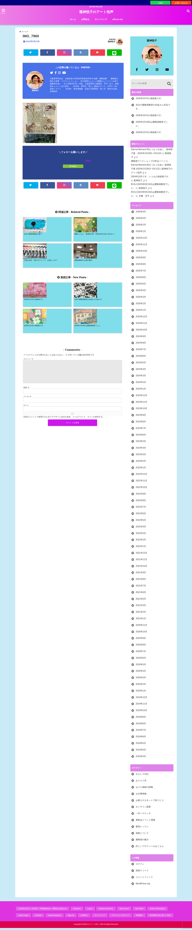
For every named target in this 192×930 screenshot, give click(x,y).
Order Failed (23, 917)
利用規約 (139, 917)
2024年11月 (141, 325)
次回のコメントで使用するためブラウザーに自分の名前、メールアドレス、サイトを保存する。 (63, 367)
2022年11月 (141, 482)
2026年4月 (141, 213)
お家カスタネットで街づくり (150, 802)
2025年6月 (141, 279)
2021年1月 (141, 620)
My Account (124, 911)
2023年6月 (141, 437)
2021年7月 (141, 588)
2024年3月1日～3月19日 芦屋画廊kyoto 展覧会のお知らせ (43, 911)
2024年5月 (141, 364)
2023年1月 (141, 469)
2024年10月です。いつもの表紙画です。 (150, 178)
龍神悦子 (112, 43)
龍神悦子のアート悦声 (96, 12)
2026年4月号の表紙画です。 (149, 100)
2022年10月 (141, 489)
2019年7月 (141, 732)
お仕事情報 (141, 796)
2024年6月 (141, 358)
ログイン (140, 866)
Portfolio (38, 917)
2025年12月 (141, 240)
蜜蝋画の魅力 (142, 841)
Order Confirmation (157, 911)
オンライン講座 (143, 809)
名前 (26, 338)
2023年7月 (141, 430)
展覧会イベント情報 (145, 822)
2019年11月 (141, 706)
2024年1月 (141, 391)
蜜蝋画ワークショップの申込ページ (148, 163)
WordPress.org (143, 885)
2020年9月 (141, 640)
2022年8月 (141, 502)
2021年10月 (141, 568)
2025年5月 (141, 286)
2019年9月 (141, 719)
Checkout (77, 911)
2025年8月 (141, 266)
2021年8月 (141, 581)
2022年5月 (141, 522)
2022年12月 (141, 476)
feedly (73, 168)
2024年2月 (141, 384)
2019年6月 (141, 738)
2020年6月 (141, 660)
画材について (142, 835)
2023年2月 (141, 463)
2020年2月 (141, 686)
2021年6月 (141, 594)
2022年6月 (141, 515)
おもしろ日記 (142, 776)
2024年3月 (141, 377)
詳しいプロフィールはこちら (150, 848)
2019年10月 (141, 712)
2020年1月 (141, 693)
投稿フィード (142, 872)
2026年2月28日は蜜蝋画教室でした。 (152, 126)
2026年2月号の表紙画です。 (149, 134)
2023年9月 (141, 417)
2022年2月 (141, 542)
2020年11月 (141, 627)
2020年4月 (141, 673)
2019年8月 (141, 725)
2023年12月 (141, 397)
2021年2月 (141, 614)
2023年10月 (141, 410)
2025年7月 (141, 273)
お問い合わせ (181, 2)
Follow (88, 163)
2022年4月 (141, 528)
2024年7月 (141, 351)
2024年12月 (141, 318)
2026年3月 (141, 220)
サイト (26, 356)
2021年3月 (141, 607)
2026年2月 (141, 227)
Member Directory (106, 911)
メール (27, 347)
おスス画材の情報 (144, 789)
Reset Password (54, 917)
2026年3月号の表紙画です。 (149, 117)
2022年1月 (141, 548)
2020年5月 (141, 666)
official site (117, 19)
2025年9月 (141, 259)
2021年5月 (141, 601)
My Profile (139, 911)
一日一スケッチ (143, 815)
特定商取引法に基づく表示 (160, 917)
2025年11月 (141, 246)
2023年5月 (141, 443)
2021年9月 (141, 574)
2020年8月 (141, 647)
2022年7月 (141, 509)
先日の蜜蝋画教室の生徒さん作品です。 (153, 109)
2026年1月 (141, 233)
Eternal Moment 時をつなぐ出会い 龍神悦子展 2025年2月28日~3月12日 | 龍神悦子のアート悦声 (151, 171)
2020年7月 (141, 653)
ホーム (73, 19)
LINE (160, 2)
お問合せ (85, 19)
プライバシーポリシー (120, 917)
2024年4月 (141, 371)
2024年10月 (141, 332)
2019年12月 (141, 699)
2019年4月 (141, 752)
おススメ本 (141, 782)
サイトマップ (101, 19)
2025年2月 (141, 305)
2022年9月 (141, 496)
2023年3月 (141, 456)
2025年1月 (141, 312)
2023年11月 (141, 404)
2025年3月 (141, 299)
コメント (28, 309)
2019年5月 (141, 745)
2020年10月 (141, 634)
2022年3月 (141, 535)
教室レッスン (142, 828)
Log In (89, 911)
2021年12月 (141, 555)
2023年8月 (141, 423)
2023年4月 (141, 450)
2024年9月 (141, 338)
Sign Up (71, 917)
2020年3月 (141, 679)
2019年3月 (141, 758)
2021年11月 (141, 561)
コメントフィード (144, 879)
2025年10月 (141, 253)
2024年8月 (141, 345)
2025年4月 (141, 292)
